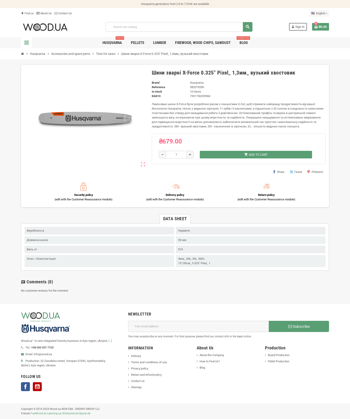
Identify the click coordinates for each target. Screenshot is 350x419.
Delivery (136, 356)
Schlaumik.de (70, 413)
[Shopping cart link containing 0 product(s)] (320, 27)
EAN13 (156, 96)
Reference (158, 87)
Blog (202, 367)
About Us (44, 13)
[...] (110, 340)
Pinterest (315, 172)
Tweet (296, 172)
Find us (27, 13)
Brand (155, 82)
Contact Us (63, 13)
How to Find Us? (210, 361)
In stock (157, 91)
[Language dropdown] (319, 13)
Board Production (279, 355)
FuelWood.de (38, 413)
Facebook (25, 386)
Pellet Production (278, 361)
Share (278, 172)
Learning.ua (54, 413)
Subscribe (299, 326)
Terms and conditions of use (149, 362)
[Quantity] (176, 154)
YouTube (37, 386)
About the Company (212, 355)
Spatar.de (84, 413)
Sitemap (136, 387)
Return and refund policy (146, 374)
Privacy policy (139, 368)
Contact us (138, 381)
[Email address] (198, 326)
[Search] (179, 27)
